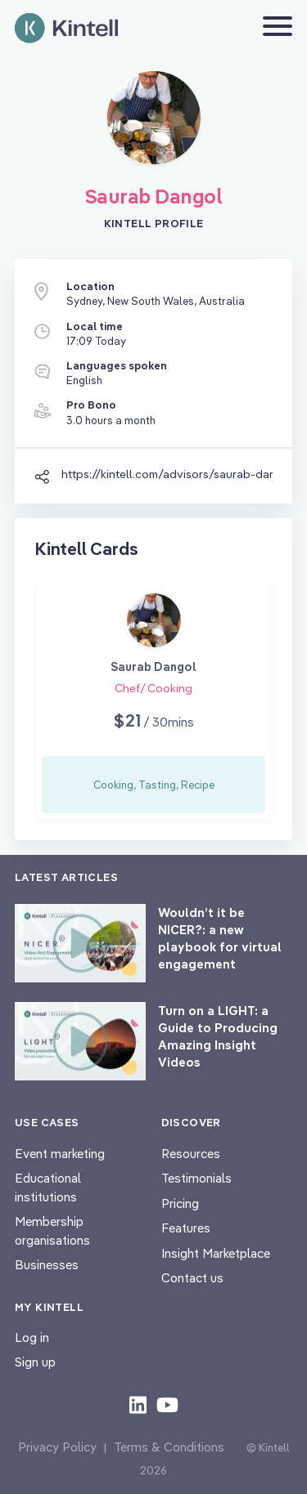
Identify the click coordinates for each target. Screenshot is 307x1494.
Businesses (47, 1265)
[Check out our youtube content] (167, 1404)
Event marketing (60, 1153)
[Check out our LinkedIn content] (138, 1404)
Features (185, 1228)
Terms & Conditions (169, 1447)
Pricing (180, 1203)
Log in (32, 1337)
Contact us (192, 1278)
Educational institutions (48, 1187)
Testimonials (196, 1178)
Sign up (35, 1362)
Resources (190, 1153)
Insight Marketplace (215, 1253)
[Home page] (66, 28)
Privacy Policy (57, 1447)
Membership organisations (52, 1231)
